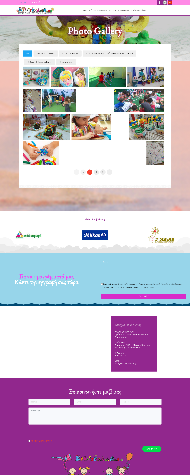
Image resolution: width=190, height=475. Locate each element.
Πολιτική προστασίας (147, 284)
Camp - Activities (70, 53)
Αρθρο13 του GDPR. (148, 287)
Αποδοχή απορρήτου (41, 441)
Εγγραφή (143, 296)
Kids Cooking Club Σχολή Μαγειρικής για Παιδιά (109, 53)
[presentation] (121, 275)
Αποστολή (151, 449)
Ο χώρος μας (66, 62)
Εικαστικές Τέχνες (45, 53)
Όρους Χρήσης (124, 284)
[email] (143, 262)
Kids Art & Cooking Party (39, 62)
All (27, 53)
